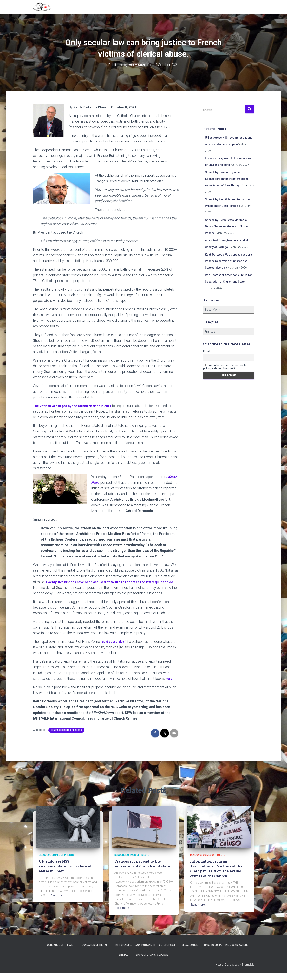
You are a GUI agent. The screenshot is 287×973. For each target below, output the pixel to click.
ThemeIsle (248, 964)
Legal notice (190, 944)
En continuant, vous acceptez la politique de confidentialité (224, 367)
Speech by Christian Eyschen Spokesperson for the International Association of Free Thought (227, 179)
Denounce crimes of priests (66, 730)
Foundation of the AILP (60, 944)
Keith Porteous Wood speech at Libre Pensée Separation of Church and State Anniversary (228, 261)
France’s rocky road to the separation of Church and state (142, 863)
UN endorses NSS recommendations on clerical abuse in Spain (65, 866)
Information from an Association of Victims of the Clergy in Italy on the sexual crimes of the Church (216, 868)
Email (206, 351)
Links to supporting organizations (226, 944)
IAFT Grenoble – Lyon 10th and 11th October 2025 (145, 944)
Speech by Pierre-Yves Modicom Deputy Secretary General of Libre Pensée (226, 226)
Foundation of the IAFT (95, 944)
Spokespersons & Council (152, 954)
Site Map (124, 954)
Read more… (57, 895)
